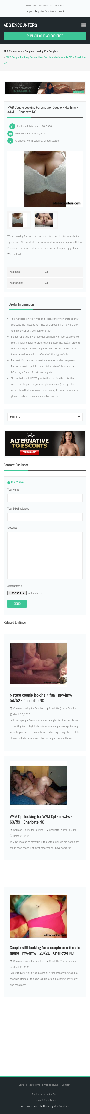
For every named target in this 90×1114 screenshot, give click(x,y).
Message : (12, 528)
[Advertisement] (45, 1032)
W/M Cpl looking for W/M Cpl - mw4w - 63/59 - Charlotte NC (41, 819)
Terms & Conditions (45, 1100)
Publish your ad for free (45, 36)
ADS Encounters (20, 25)
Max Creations (61, 1106)
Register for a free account (49, 11)
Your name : (13, 489)
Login (29, 11)
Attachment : (14, 586)
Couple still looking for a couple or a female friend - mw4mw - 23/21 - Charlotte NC (45, 950)
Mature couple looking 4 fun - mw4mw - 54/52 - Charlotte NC (42, 697)
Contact (66, 1085)
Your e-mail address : (18, 508)
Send (17, 604)
